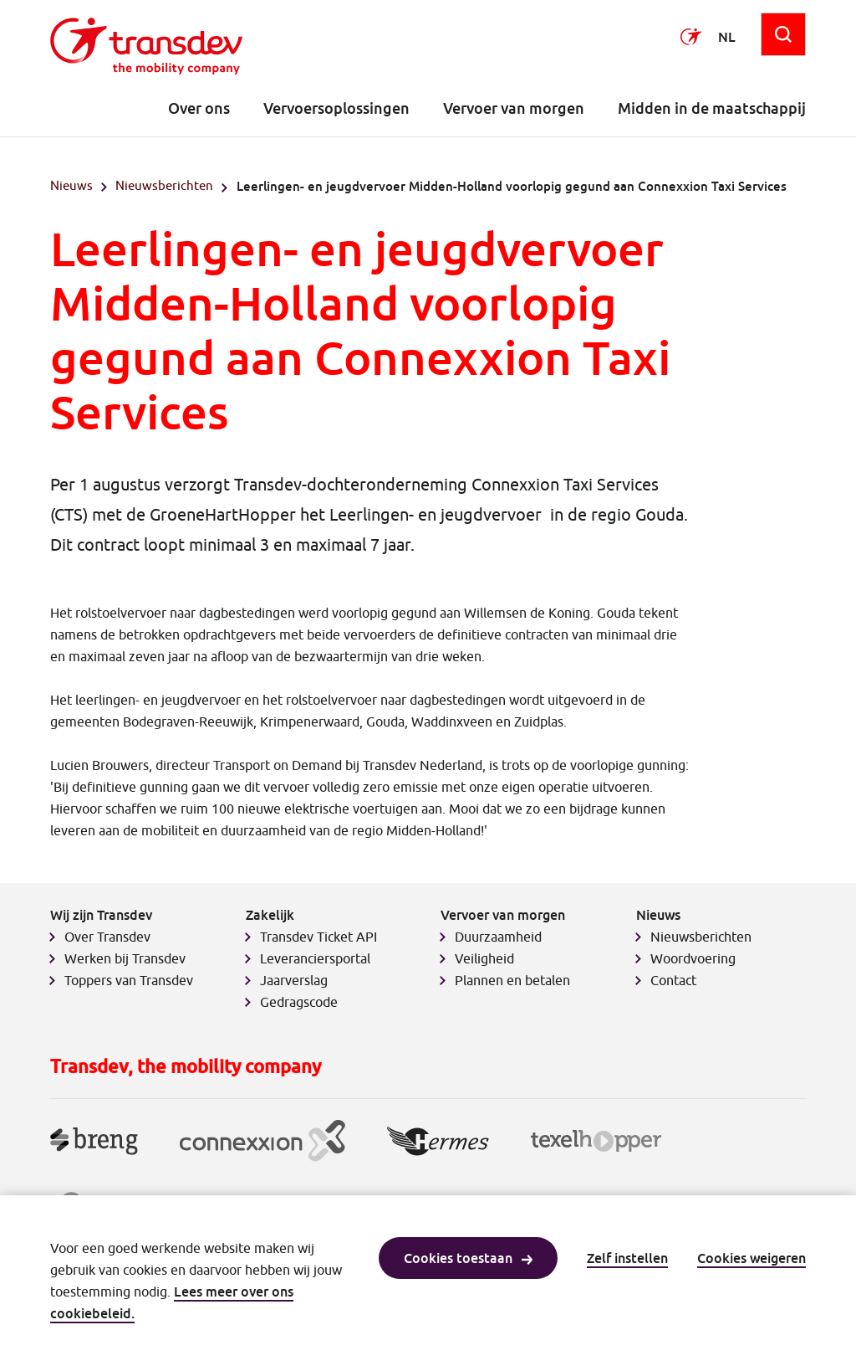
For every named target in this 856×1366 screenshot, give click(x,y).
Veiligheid (484, 958)
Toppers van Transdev (128, 980)
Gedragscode (299, 1001)
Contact (673, 980)
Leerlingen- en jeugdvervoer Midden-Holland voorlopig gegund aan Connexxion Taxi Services (512, 185)
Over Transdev (107, 936)
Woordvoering (693, 958)
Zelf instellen (627, 1258)
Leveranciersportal (315, 958)
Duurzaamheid (498, 936)
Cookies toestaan (468, 1258)
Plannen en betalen (512, 980)
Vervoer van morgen (513, 108)
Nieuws (71, 185)
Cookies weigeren (751, 1258)
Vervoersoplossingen (336, 108)
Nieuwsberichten (164, 185)
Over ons (199, 108)
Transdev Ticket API (318, 936)
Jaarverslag (294, 980)
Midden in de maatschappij (712, 108)
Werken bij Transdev (125, 958)
